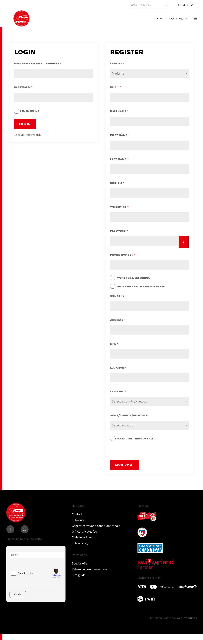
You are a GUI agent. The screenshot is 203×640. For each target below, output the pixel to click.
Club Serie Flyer (82, 544)
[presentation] (134, 457)
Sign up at (124, 471)
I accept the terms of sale (134, 444)
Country (118, 397)
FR (179, 5)
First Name (120, 141)
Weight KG (119, 213)
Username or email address (38, 69)
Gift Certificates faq (84, 538)
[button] (191, 21)
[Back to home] (21, 21)
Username (119, 117)
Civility (117, 69)
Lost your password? (27, 141)
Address (118, 326)
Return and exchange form (89, 576)
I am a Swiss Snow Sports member (140, 292)
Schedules (78, 526)
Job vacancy (80, 549)
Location (118, 374)
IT (188, 5)
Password (23, 93)
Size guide (78, 581)
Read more (152, 523)
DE (184, 5)
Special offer (80, 570)
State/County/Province (129, 421)
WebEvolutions (187, 624)
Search (167, 5)
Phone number (123, 261)
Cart (156, 21)
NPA (114, 350)
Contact (77, 521)
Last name (119, 165)
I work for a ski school (133, 284)
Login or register (174, 21)
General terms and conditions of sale (96, 532)
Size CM (117, 189)
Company (117, 302)
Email (115, 93)
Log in (25, 130)
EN (192, 5)
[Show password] (184, 248)
